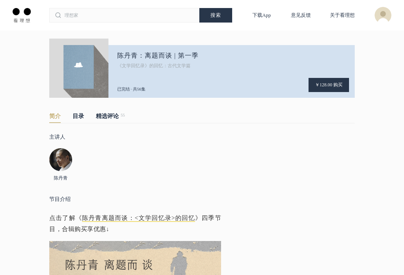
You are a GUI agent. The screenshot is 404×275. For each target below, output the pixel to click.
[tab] (61, 117)
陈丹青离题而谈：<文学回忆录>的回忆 (138, 218)
